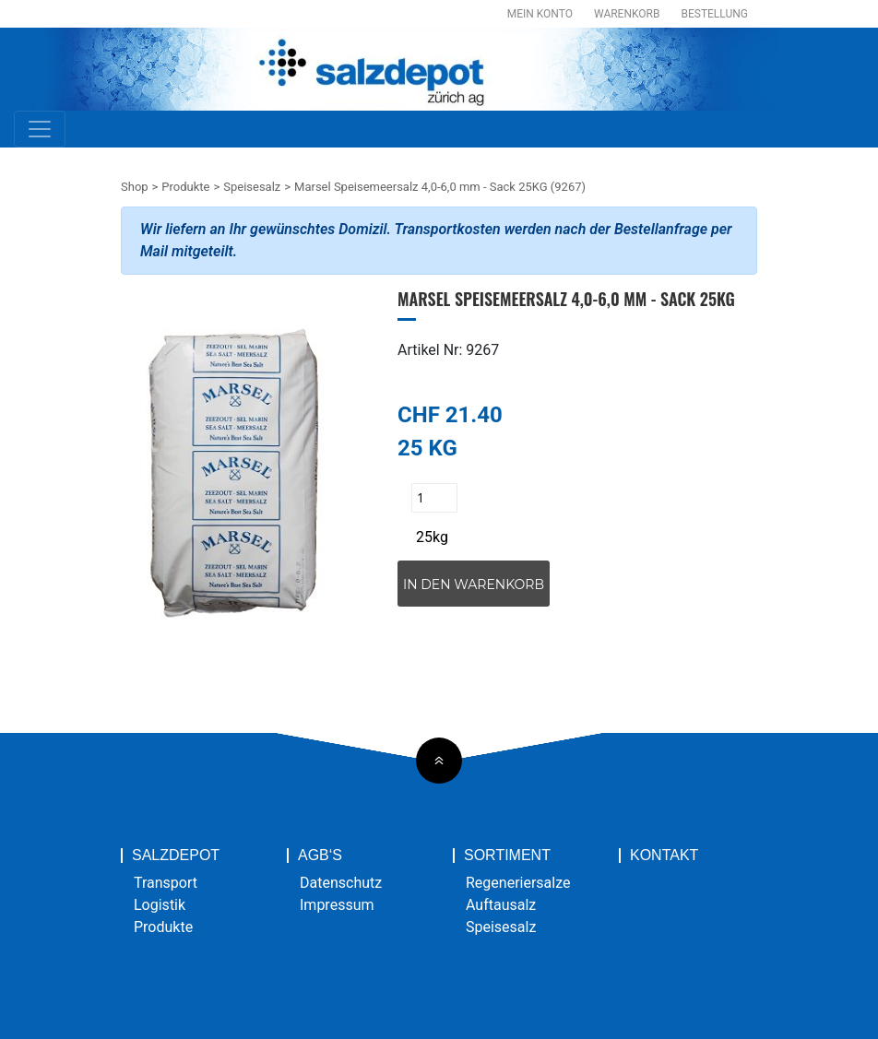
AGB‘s (320, 855)
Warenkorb (626, 13)
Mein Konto (540, 13)
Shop (134, 187)
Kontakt (664, 855)
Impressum (337, 905)
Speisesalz (251, 187)
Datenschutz (341, 882)
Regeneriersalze (518, 882)
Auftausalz (501, 905)
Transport (165, 882)
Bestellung (714, 13)
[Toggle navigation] (39, 129)
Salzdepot (176, 855)
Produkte (185, 187)
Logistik (159, 905)
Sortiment (507, 855)
